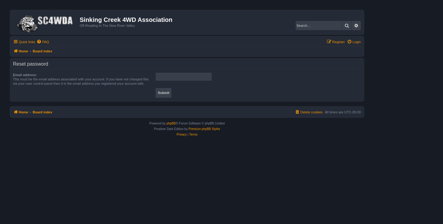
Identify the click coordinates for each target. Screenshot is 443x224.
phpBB (171, 123)
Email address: (25, 75)
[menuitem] (43, 42)
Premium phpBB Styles (204, 129)
